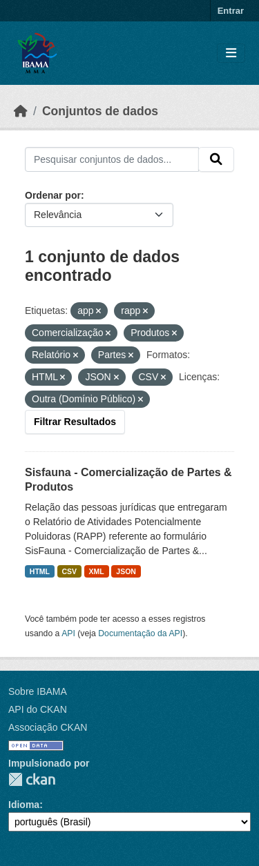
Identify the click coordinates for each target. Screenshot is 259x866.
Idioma (23, 804)
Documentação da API (140, 633)
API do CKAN (37, 709)
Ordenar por (53, 195)
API (68, 633)
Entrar (231, 11)
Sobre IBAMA (37, 691)
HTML (40, 571)
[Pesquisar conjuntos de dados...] (112, 159)
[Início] (21, 111)
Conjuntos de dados (100, 111)
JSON (126, 571)
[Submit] (216, 159)
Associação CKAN (47, 727)
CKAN (31, 779)
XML (96, 571)
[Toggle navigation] (231, 53)
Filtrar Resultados (75, 421)
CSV (69, 571)
